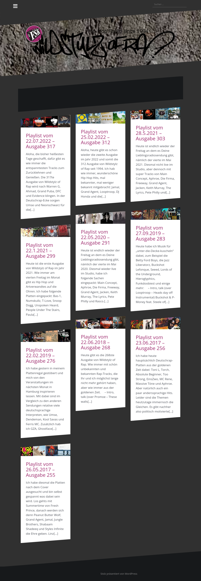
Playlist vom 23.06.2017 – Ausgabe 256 (150, 342)
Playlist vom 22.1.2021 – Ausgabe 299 (40, 250)
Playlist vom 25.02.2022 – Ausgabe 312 (95, 137)
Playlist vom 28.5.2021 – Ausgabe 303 (150, 133)
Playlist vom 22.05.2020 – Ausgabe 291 (95, 237)
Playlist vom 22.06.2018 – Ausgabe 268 (95, 342)
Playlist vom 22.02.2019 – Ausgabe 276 (40, 355)
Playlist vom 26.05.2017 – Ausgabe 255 (40, 469)
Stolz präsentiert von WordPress (119, 573)
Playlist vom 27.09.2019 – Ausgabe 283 (150, 233)
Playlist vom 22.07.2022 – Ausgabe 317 (40, 141)
